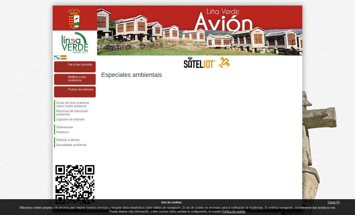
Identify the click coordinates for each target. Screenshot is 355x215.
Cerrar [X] (334, 202)
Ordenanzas (64, 127)
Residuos (62, 132)
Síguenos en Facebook (57, 156)
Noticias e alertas (68, 139)
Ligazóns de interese (70, 119)
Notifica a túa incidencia (77, 78)
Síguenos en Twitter (66, 156)
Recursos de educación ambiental (72, 112)
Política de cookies (233, 211)
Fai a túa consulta (80, 64)
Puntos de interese (80, 89)
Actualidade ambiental (71, 144)
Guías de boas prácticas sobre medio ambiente (72, 104)
